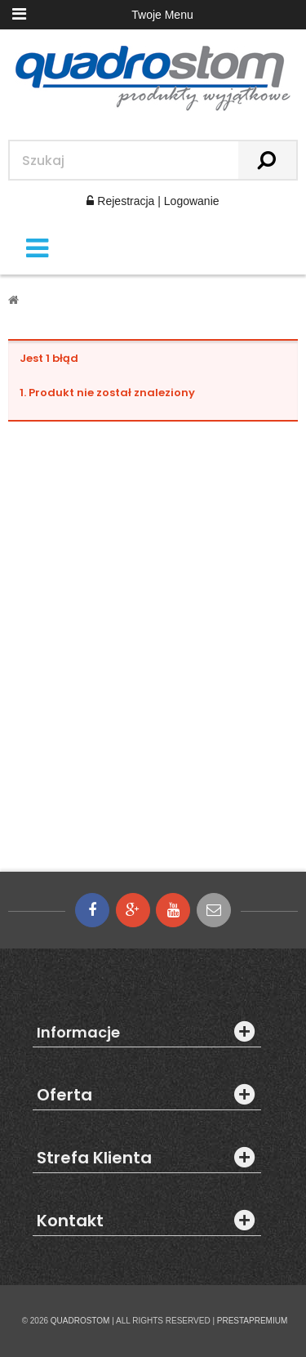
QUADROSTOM (80, 1320)
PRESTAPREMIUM (252, 1320)
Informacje (78, 1032)
